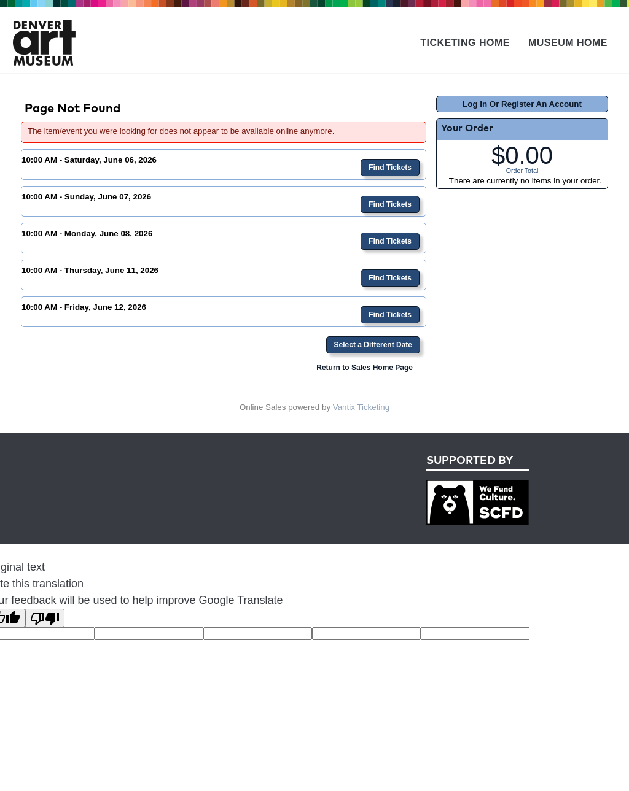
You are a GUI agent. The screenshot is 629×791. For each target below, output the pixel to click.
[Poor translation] (44, 618)
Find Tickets (390, 167)
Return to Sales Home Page (364, 367)
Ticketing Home (465, 42)
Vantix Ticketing (361, 407)
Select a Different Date (373, 345)
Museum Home (568, 42)
